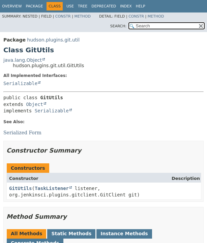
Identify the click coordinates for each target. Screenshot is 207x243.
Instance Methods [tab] (124, 233)
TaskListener (52, 188)
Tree (82, 6)
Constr (63, 16)
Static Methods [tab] (71, 233)
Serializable (20, 83)
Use (70, 6)
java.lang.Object (22, 60)
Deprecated (103, 6)
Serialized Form (22, 132)
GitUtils (20, 188)
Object (34, 104)
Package (34, 6)
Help (140, 6)
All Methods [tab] (26, 233)
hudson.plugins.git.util (53, 40)
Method (82, 16)
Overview (12, 6)
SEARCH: (118, 26)
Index (125, 6)
